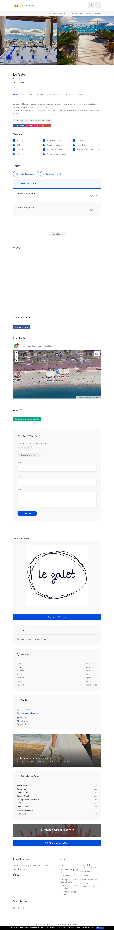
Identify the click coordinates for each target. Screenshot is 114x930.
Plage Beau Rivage (25, 809)
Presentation (19, 93)
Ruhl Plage (21, 813)
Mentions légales (89, 878)
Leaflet (79, 396)
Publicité (86, 874)
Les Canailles (22, 806)
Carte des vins (50, 173)
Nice (16, 78)
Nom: (20, 461)
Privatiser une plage (69, 868)
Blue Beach (22, 784)
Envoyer (27, 512)
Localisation (64, 93)
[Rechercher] (90, 5)
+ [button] (16, 352)
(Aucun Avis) (18, 82)
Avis (74, 93)
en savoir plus (88, 928)
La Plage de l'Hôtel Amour (28, 798)
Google (45, 124)
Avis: (20, 488)
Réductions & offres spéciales (69, 885)
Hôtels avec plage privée (69, 891)
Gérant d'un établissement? (89, 865)
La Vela (20, 802)
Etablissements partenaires (68, 873)
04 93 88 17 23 (21, 119)
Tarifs (29, 93)
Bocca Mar (21, 788)
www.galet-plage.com (41, 119)
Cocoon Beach (23, 795)
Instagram (33, 124)
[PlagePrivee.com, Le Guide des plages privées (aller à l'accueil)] (24, 5)
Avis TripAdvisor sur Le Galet (27, 418)
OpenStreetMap (88, 396)
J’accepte (100, 928)
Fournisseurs (87, 870)
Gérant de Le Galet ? (22, 537)
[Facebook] (18, 907)
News (63, 864)
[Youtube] (23, 907)
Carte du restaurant (26, 173)
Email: (20, 475)
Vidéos (38, 93)
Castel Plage (22, 791)
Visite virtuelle (50, 93)
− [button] (16, 355)
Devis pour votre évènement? (68, 879)
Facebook (19, 124)
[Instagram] (13, 907)
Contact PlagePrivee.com (89, 883)
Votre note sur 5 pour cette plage (31, 442)
